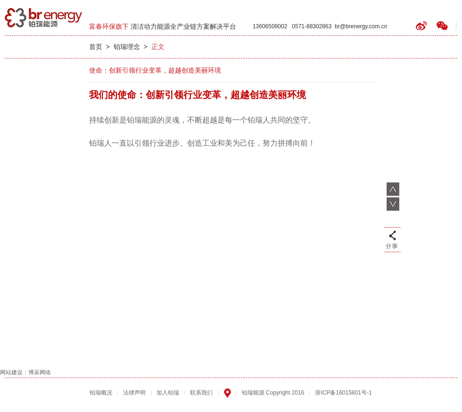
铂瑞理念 (127, 46)
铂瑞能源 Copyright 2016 (273, 392)
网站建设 (11, 372)
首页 (95, 46)
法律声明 (134, 392)
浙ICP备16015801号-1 (343, 392)
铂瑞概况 (101, 392)
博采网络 (39, 372)
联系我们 (201, 392)
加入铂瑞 (168, 392)
